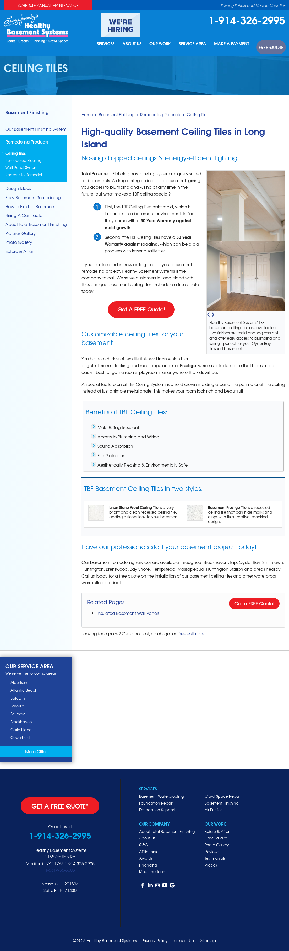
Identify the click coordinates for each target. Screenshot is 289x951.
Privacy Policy (154, 940)
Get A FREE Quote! (141, 309)
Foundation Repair (156, 803)
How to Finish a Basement (30, 206)
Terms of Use (184, 940)
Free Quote (273, 49)
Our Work (167, 49)
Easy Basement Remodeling (33, 197)
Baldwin (17, 698)
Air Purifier (213, 809)
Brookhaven (21, 721)
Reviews (212, 851)
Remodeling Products (26, 142)
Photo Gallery (18, 242)
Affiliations (148, 851)
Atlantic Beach (23, 690)
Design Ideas (18, 188)
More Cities (36, 751)
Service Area (199, 49)
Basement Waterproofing (161, 796)
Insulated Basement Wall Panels (128, 613)
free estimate (191, 633)
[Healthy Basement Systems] (36, 27)
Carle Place (20, 729)
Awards (145, 858)
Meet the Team (152, 871)
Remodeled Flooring (23, 160)
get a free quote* (60, 806)
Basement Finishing (27, 112)
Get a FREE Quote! (254, 603)
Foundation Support (157, 809)
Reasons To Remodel (23, 174)
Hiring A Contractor (24, 215)
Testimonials (215, 858)
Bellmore (18, 713)
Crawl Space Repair (223, 796)
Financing (148, 865)
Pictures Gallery (20, 233)
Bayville (17, 706)
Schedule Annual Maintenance (48, 5)
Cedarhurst (20, 737)
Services (111, 49)
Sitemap (208, 940)
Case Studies (216, 838)
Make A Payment (237, 49)
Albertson (18, 682)
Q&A (143, 844)
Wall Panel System (21, 167)
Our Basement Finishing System (36, 128)
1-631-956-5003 (60, 870)
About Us (138, 49)
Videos (211, 865)
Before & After (19, 251)
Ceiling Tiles (15, 153)
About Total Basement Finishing (36, 224)
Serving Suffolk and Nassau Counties (253, 5)
